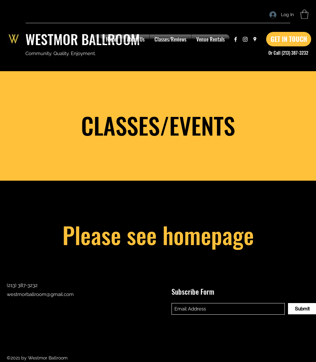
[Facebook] (235, 39)
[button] (304, 14)
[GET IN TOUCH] (288, 39)
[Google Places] (255, 39)
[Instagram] (245, 39)
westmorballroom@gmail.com (40, 294)
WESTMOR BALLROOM (82, 39)
